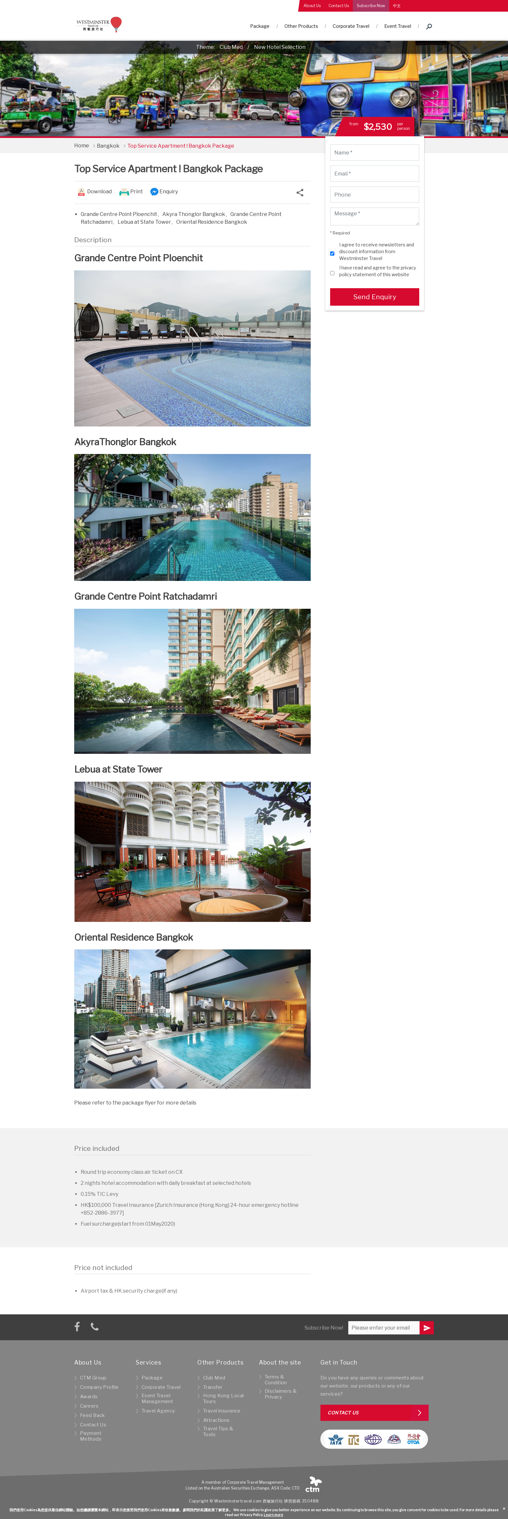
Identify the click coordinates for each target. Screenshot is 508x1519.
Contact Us (339, 5)
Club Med (231, 47)
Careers (89, 1406)
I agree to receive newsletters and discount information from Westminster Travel (376, 251)
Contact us (343, 1412)
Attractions (216, 1420)
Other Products (301, 26)
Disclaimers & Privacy (281, 1394)
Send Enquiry (374, 297)
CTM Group (93, 1378)
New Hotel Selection (280, 47)
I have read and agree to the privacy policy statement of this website (377, 271)
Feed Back (92, 1415)
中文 (397, 5)
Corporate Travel (351, 26)
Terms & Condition (276, 1380)
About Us (312, 5)
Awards (89, 1397)
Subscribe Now (371, 5)
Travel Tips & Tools (218, 1431)
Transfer (212, 1387)
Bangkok (108, 146)
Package (260, 26)
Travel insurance (222, 1411)
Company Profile (99, 1387)
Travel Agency (158, 1411)
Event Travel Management (157, 1398)
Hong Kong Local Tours (223, 1398)
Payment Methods (90, 1436)
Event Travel (397, 26)
